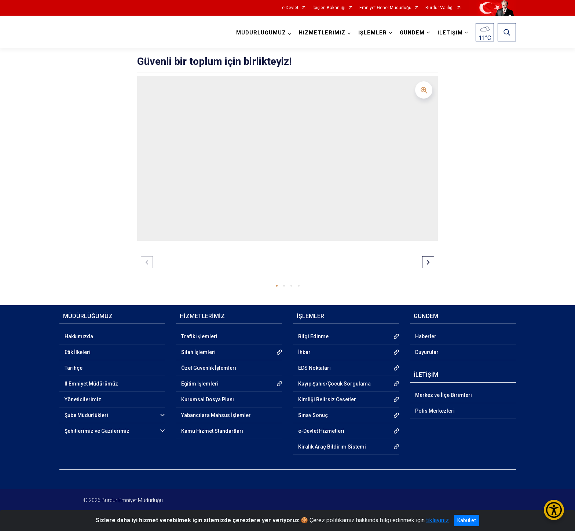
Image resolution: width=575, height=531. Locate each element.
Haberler (425, 336)
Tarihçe (74, 368)
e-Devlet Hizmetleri (321, 431)
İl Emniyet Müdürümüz (91, 384)
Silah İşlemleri (198, 352)
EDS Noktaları (314, 368)
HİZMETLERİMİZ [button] (322, 33)
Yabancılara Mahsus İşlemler (216, 415)
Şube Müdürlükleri (86, 415)
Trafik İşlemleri (199, 336)
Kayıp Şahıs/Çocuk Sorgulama (334, 384)
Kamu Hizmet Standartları (212, 431)
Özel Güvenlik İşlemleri (208, 368)
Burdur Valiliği (439, 7)
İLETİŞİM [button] (450, 33)
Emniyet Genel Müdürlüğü (385, 7)
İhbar (304, 352)
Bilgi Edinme (313, 336)
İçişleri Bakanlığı (328, 7)
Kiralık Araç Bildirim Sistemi (332, 447)
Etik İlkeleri (78, 352)
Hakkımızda (79, 336)
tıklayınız (437, 520)
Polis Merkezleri (435, 411)
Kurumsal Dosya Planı (207, 399)
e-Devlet (290, 7)
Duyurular (427, 352)
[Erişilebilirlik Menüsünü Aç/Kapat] (554, 510)
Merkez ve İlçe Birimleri (443, 395)
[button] (277, 286)
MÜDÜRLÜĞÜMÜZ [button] (261, 33)
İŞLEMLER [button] (372, 33)
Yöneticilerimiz (83, 399)
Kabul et (466, 520)
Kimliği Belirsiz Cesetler (327, 399)
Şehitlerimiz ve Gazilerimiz (97, 431)
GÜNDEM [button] (412, 33)
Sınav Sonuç (313, 415)
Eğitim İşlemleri (200, 384)
